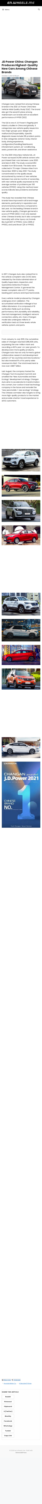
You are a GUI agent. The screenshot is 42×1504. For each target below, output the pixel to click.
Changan (17, 1380)
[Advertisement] (21, 35)
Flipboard (8, 1406)
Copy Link (8, 1436)
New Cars (7, 1380)
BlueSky (8, 1416)
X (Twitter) (8, 1411)
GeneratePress (21, 1453)
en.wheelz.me (21, 3)
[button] (39, 9)
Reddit (8, 1397)
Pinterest (8, 1402)
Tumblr (8, 1431)
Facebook (8, 1421)
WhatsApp (8, 1426)
